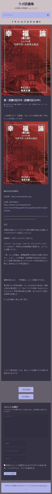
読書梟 (19, 104)
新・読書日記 (34, 104)
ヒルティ (26, 104)
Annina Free (43, 486)
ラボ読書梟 (26, 4)
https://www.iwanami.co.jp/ (21, 196)
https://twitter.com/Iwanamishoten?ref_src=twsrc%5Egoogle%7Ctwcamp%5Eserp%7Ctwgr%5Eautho (25, 208)
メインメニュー (26, 15)
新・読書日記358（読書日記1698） (23, 100)
